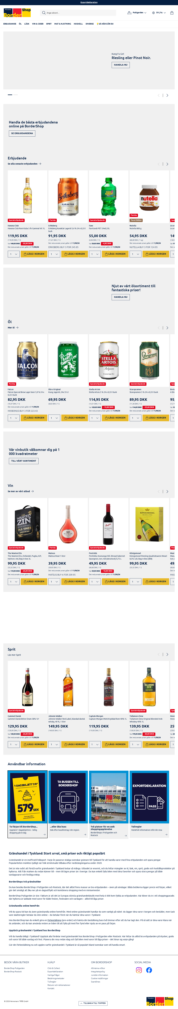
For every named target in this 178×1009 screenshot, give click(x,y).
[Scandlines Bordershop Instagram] (139, 973)
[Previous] (159, 95)
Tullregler (52, 982)
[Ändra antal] (14, 254)
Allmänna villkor (98, 968)
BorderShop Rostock (13, 971)
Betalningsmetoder (56, 978)
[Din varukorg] (172, 13)
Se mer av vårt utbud (19, 491)
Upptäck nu (160, 622)
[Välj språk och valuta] (159, 12)
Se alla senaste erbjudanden (22, 163)
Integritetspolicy (98, 971)
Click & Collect (54, 968)
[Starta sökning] (78, 13)
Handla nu (120, 64)
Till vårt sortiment (23, 461)
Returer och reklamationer (59, 985)
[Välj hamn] (137, 12)
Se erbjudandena (22, 133)
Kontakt (51, 988)
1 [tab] (10, 94)
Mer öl (11, 327)
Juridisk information (99, 975)
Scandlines (95, 982)
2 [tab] (15, 94)
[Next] (167, 95)
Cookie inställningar (99, 978)
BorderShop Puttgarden (14, 968)
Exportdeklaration (89, 2)
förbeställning (54, 920)
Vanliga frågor (54, 975)
